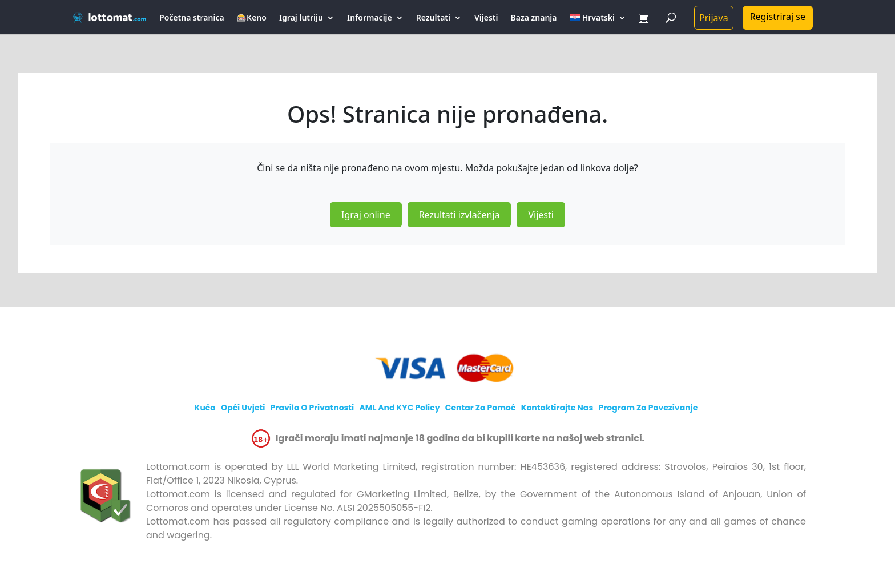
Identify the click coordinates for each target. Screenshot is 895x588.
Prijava (713, 17)
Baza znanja (534, 18)
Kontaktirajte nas (557, 407)
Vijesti (486, 18)
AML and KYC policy (399, 407)
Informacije (369, 18)
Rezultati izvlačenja (459, 214)
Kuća (205, 407)
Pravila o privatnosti (312, 407)
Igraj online (365, 214)
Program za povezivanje (648, 407)
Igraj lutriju (301, 18)
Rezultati (433, 18)
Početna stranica (191, 18)
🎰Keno (252, 18)
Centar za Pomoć (480, 407)
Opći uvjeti (243, 407)
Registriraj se (777, 16)
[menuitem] (598, 24)
